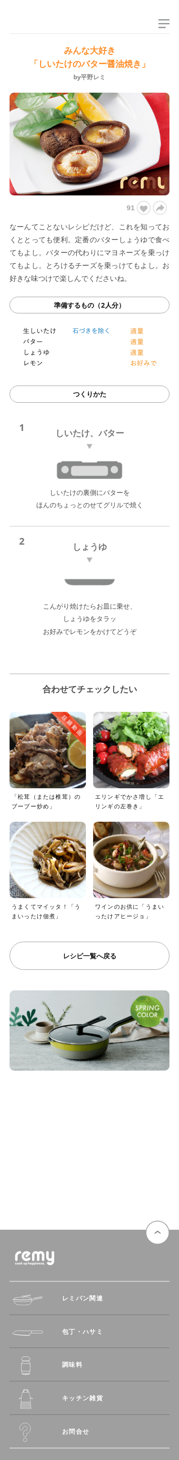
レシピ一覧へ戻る (89, 955)
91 (138, 208)
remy (26, 25)
